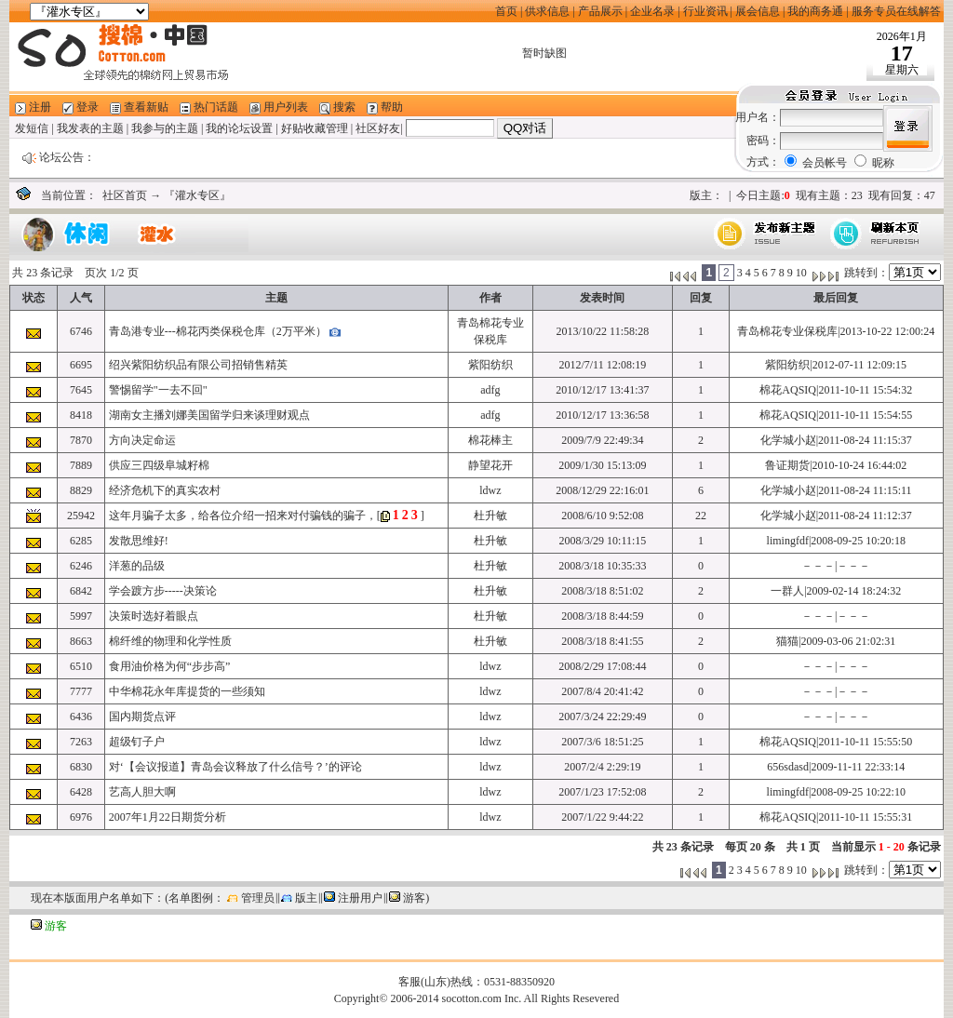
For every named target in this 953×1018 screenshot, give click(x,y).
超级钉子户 (137, 741)
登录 (87, 107)
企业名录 (652, 11)
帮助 (392, 107)
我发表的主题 (90, 128)
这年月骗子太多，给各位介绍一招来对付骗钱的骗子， (243, 515)
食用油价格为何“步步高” (170, 666)
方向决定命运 (142, 440)
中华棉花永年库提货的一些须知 (187, 691)
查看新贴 (146, 107)
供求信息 (547, 11)
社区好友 (378, 128)
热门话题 (216, 107)
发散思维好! (138, 540)
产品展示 (600, 11)
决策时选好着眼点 (153, 616)
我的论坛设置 (239, 128)
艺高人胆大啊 (142, 791)
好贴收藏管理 (314, 128)
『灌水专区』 (197, 195)
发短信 (31, 128)
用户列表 (285, 107)
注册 (40, 107)
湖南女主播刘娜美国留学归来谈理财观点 (209, 415)
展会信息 (757, 11)
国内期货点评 (142, 716)
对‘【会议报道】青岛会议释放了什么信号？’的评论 (235, 766)
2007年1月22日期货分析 (167, 817)
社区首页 (124, 195)
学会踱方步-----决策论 (163, 590)
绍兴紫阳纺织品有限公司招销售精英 (198, 364)
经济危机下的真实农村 (165, 490)
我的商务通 (815, 11)
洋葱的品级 (137, 565)
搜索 (344, 107)
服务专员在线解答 (896, 11)
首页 (506, 11)
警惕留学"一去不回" (158, 389)
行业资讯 (705, 11)
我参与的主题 (164, 128)
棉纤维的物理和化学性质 (170, 641)
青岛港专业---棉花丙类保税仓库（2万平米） (218, 331)
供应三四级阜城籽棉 (159, 465)
